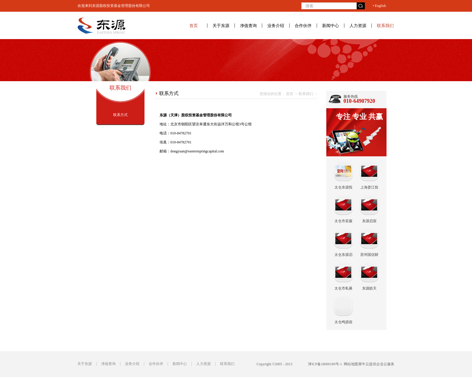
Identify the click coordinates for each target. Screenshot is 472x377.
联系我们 (306, 94)
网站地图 (350, 364)
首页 (193, 25)
